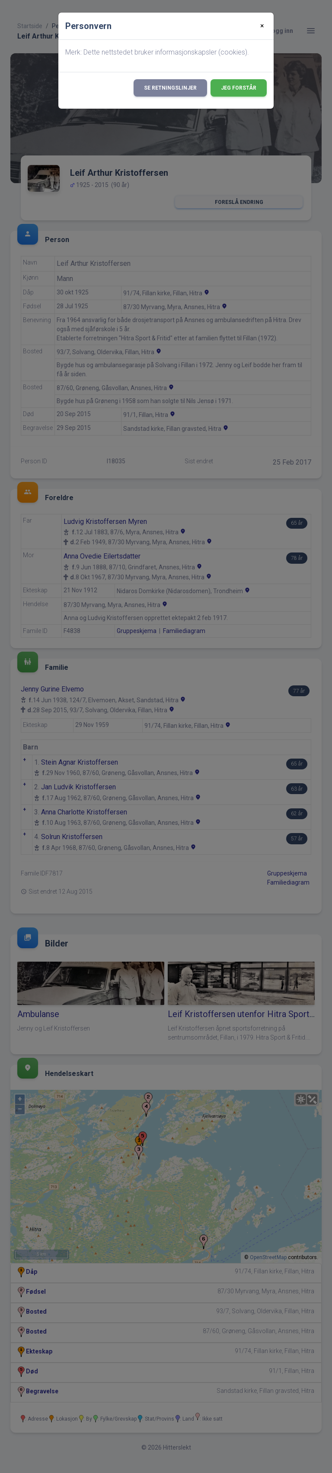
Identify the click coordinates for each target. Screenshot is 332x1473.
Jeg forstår (238, 88)
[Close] (262, 26)
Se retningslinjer (170, 88)
